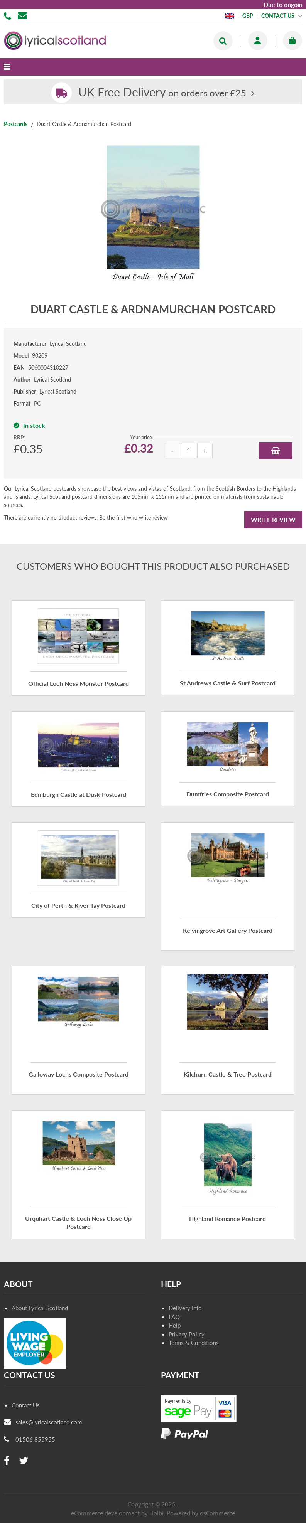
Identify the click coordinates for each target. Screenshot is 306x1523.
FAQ (174, 1316)
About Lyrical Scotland (40, 1307)
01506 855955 (9, 15)
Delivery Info (185, 1307)
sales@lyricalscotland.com (48, 1422)
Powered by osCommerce (201, 1513)
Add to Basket (275, 450)
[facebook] (7, 1461)
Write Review (273, 519)
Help (175, 1325)
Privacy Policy (187, 1334)
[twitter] (23, 1461)
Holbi (156, 1513)
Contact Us (26, 1405)
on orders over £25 (162, 92)
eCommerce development (105, 1513)
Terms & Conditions (194, 1342)
